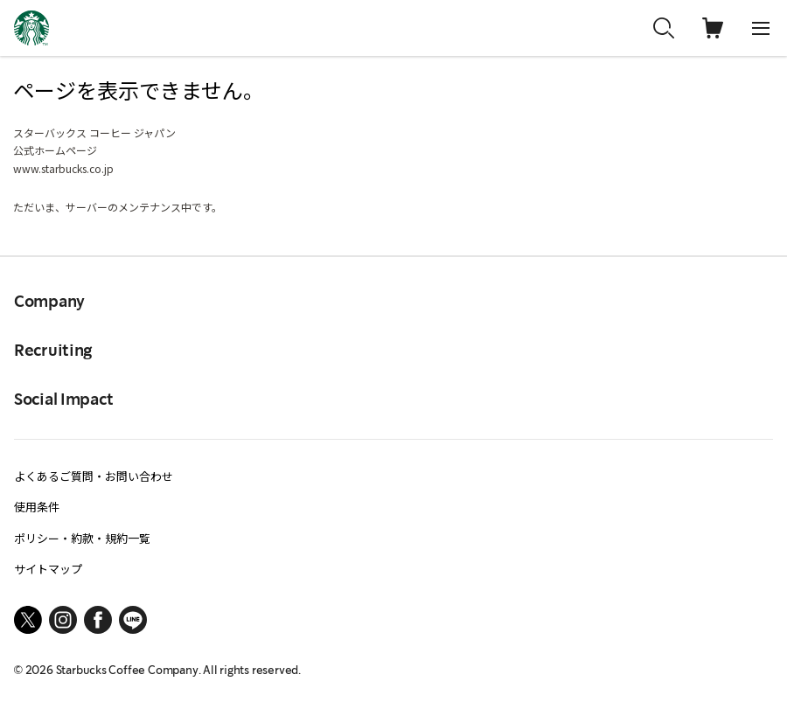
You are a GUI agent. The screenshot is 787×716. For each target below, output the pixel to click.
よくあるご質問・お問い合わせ (93, 476)
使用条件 (36, 506)
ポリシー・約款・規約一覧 (82, 538)
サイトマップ (48, 568)
